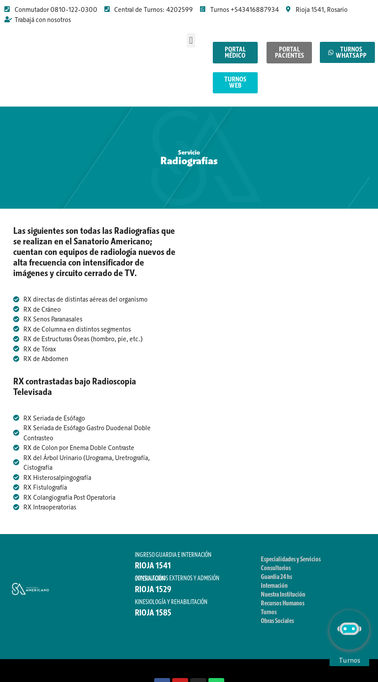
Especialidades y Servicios (291, 563)
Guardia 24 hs (276, 581)
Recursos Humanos (282, 607)
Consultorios (276, 572)
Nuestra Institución (283, 598)
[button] (191, 40)
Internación (274, 590)
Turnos (269, 616)
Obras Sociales (277, 625)
